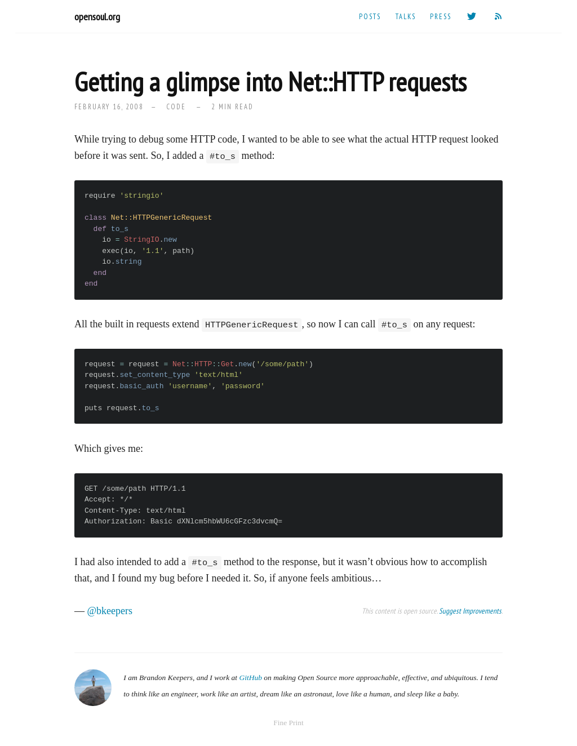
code (176, 106)
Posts (370, 16)
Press (440, 16)
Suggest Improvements (470, 611)
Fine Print (288, 722)
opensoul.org (97, 16)
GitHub (250, 677)
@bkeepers (110, 610)
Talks (406, 16)
